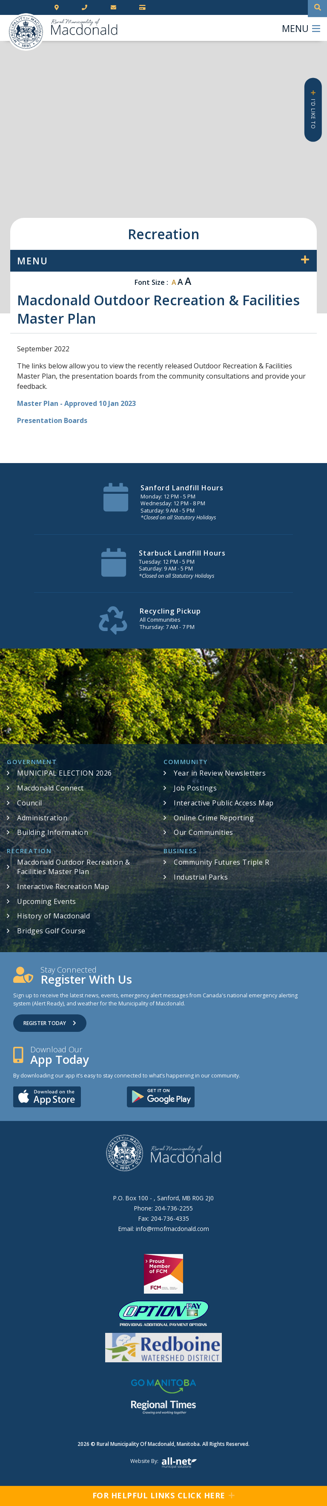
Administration (42, 818)
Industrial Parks (201, 877)
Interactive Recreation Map (63, 886)
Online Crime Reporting (214, 818)
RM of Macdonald (26, 32)
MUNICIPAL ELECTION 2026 (64, 773)
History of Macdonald (53, 916)
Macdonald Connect (50, 788)
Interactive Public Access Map (224, 803)
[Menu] (301, 28)
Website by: (163, 1462)
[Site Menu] (163, 261)
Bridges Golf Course (51, 930)
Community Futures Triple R (221, 862)
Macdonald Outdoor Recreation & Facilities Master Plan (73, 866)
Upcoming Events (46, 901)
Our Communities (203, 832)
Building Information (52, 832)
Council (29, 803)
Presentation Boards (52, 420)
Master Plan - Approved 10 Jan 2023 (76, 403)
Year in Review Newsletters (220, 773)
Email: (163, 1229)
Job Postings (195, 788)
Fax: (163, 1218)
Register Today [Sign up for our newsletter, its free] (49, 1023)
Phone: (163, 1208)
